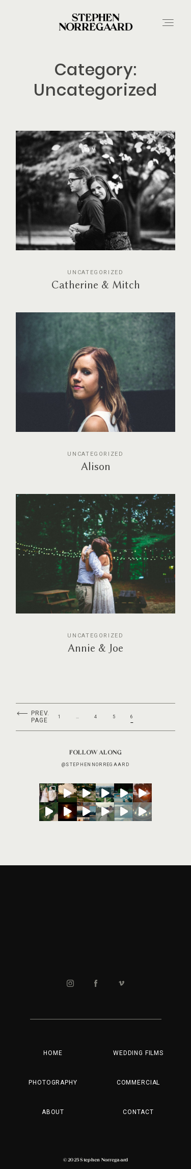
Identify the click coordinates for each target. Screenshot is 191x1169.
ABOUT (53, 1112)
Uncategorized (95, 272)
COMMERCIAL (138, 1082)
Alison (95, 399)
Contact (138, 1112)
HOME (52, 1053)
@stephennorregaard (95, 764)
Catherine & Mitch (95, 218)
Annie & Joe (95, 581)
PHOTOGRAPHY (53, 1082)
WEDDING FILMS (138, 1053)
